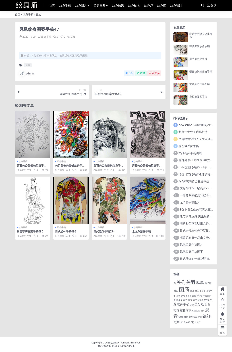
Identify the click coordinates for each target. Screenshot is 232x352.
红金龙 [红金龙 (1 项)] (201, 300)
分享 (129, 73)
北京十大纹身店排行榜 (200, 35)
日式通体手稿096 (65, 231)
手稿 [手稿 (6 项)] (199, 296)
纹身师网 (115, 342)
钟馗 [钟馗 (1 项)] (200, 317)
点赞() (154, 73)
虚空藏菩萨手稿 (198, 58)
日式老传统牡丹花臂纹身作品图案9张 (204, 230)
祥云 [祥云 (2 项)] (190, 300)
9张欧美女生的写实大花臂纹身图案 (202, 209)
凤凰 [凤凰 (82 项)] (200, 282)
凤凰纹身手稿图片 (191, 244)
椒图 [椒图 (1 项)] (181, 300)
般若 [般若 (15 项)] (204, 304)
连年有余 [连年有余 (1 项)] (193, 317)
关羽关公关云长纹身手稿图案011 (108, 167)
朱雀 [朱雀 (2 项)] (175, 300)
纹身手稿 (28, 14)
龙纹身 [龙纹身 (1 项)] (197, 322)
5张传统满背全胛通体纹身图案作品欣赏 (204, 181)
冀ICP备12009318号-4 (123, 345)
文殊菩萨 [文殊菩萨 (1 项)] (207, 296)
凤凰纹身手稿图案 (191, 252)
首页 (17, 14)
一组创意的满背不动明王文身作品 (200, 167)
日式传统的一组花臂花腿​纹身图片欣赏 (204, 259)
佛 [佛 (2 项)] (174, 283)
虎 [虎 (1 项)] (193, 310)
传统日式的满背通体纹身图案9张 (200, 174)
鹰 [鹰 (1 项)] (182, 322)
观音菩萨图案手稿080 (30, 231)
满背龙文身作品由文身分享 (197, 238)
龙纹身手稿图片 (190, 202)
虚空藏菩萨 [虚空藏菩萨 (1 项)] (199, 310)
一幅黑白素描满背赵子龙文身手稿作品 (204, 195)
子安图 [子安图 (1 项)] (203, 291)
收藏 (141, 73)
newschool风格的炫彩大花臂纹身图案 (203, 125)
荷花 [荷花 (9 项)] (176, 310)
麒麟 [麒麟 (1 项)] (188, 322)
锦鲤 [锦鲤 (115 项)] (206, 316)
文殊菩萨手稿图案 (199, 84)
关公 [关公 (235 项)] (180, 282)
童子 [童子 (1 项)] (195, 300)
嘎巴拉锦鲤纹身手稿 (200, 71)
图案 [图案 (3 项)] (175, 290)
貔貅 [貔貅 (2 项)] (186, 316)
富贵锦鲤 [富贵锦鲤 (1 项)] (187, 296)
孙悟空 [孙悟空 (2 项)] (179, 295)
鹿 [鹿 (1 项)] (184, 322)
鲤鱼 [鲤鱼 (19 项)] (176, 322)
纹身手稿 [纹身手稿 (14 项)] (183, 304)
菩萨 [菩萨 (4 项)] (188, 310)
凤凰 (28, 65)
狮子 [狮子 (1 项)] (185, 300)
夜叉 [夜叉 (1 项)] (192, 291)
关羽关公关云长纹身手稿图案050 (147, 167)
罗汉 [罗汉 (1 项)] (192, 304)
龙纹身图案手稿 (141, 231)
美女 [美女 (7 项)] (197, 304)
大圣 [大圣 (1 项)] (197, 291)
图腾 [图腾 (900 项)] (184, 289)
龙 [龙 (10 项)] (192, 322)
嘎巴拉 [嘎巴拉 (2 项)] (208, 283)
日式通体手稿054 (104, 231)
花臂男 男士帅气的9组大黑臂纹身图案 (203, 160)
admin (26, 73)
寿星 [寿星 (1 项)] (194, 296)
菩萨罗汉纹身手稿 (199, 46)
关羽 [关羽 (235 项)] (190, 282)
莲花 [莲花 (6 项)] (182, 310)
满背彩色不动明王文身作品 (197, 223)
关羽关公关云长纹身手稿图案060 (32, 167)
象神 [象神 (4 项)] (181, 316)
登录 (211, 5)
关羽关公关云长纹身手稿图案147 (70, 167)
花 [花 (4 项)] (209, 304)
